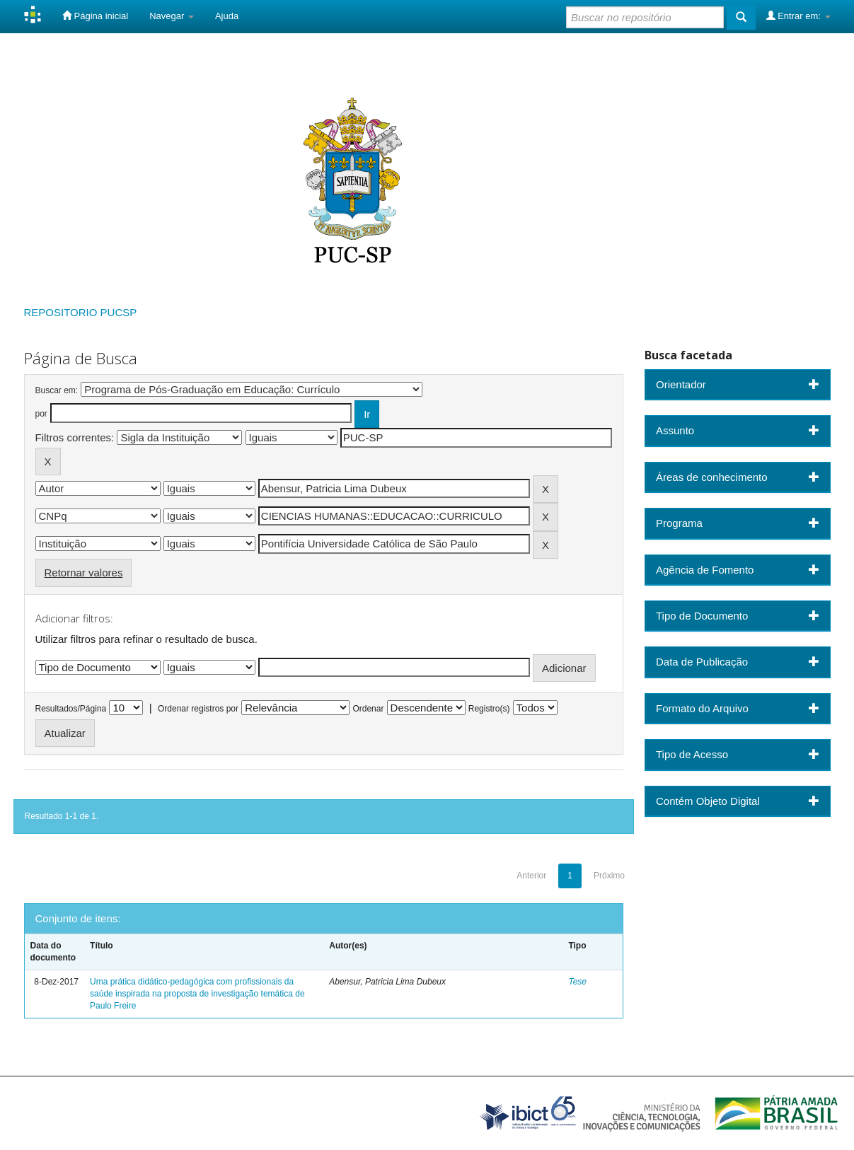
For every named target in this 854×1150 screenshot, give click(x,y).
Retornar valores (84, 573)
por (41, 414)
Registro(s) (489, 709)
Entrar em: (798, 15)
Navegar (171, 16)
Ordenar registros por (198, 709)
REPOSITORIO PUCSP (80, 312)
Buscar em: (57, 390)
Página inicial (95, 15)
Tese (577, 982)
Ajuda (226, 16)
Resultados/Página (71, 709)
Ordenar (367, 709)
